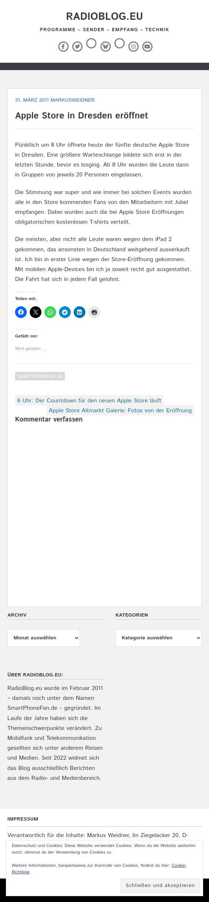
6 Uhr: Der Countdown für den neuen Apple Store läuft (89, 401)
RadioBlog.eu (104, 17)
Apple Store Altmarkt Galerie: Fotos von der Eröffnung (120, 410)
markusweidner (73, 100)
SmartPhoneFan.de (40, 376)
